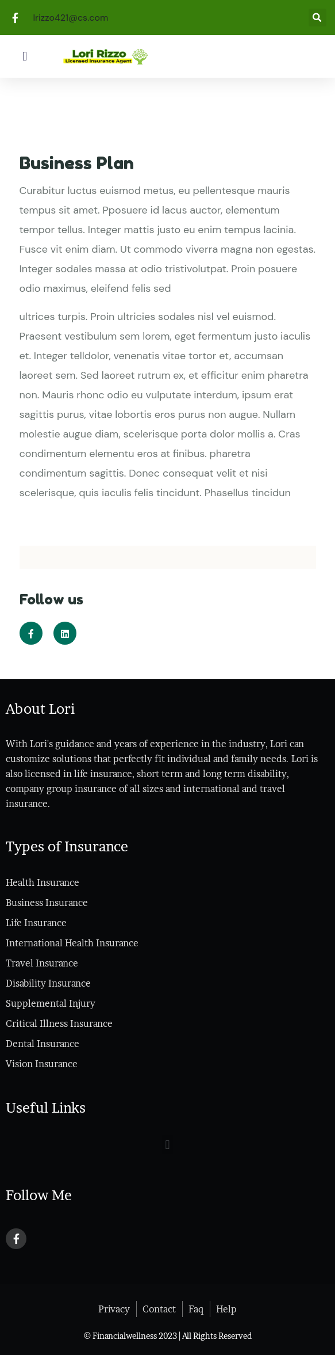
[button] (24, 56)
